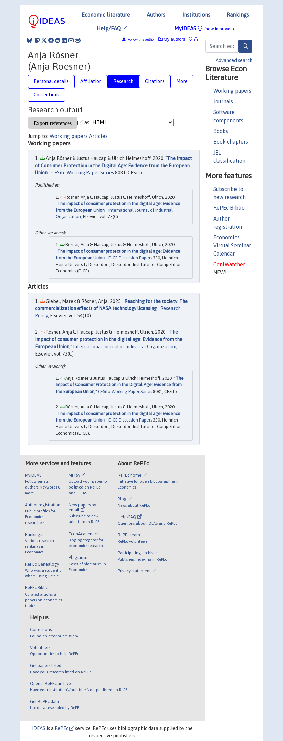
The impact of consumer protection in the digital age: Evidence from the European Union (108, 339)
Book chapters (230, 142)
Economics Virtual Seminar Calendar (232, 245)
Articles (98, 136)
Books (220, 131)
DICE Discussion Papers (130, 257)
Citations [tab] (155, 81)
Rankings (238, 15)
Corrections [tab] (46, 94)
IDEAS (38, 728)
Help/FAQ (112, 28)
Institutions (196, 15)
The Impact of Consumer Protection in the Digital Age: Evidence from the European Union (113, 165)
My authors (171, 39)
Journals (223, 101)
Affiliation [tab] (91, 81)
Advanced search (234, 60)
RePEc (64, 728)
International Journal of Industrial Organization (124, 346)
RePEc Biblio (229, 208)
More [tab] (182, 81)
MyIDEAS (204, 28)
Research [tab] (123, 81)
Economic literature (106, 15)
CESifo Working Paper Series (82, 172)
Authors (156, 15)
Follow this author (141, 39)
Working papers (232, 91)
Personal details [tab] (51, 81)
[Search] (245, 46)
